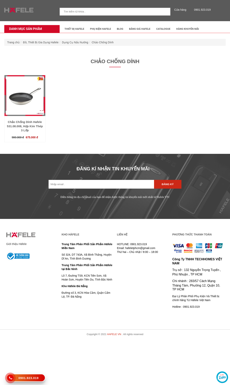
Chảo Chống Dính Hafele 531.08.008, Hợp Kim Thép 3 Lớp (25, 126)
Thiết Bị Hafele (74, 28)
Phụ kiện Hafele (100, 28)
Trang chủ (13, 42)
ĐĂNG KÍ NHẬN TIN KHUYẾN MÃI (113, 168)
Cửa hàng (181, 9)
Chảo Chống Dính (103, 42)
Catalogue (163, 28)
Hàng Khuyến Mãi (187, 28)
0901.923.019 (201, 9)
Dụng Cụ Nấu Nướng (75, 42)
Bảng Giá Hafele (139, 28)
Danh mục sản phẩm (24, 29)
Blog (120, 28)
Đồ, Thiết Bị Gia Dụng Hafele (41, 42)
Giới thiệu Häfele (16, 244)
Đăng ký (168, 184)
